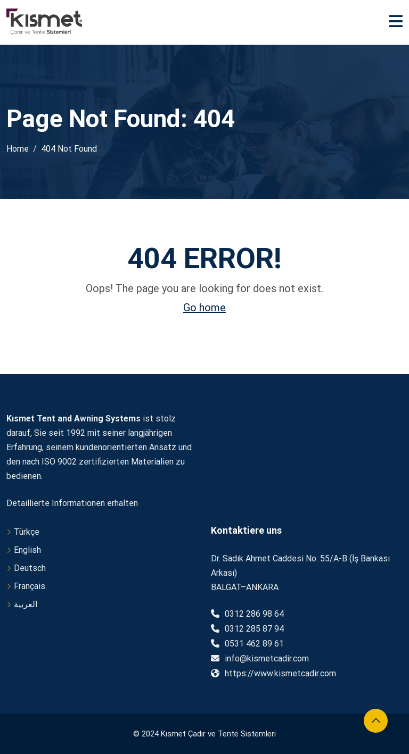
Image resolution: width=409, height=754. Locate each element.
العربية (25, 604)
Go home (204, 307)
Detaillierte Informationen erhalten (72, 503)
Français (29, 586)
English (27, 550)
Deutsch (30, 568)
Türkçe (26, 532)
